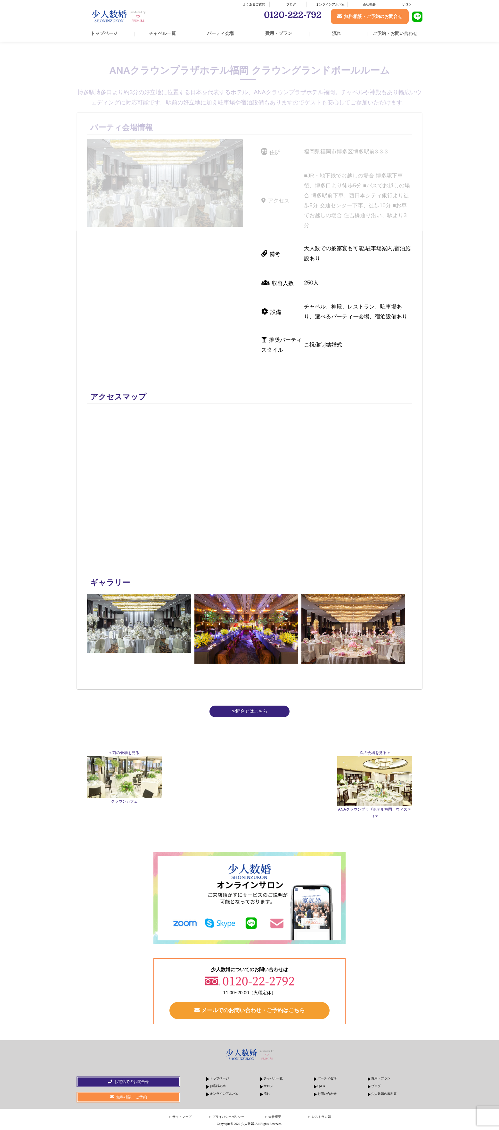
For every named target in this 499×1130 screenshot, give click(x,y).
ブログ (291, 4)
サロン (407, 4)
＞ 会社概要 (272, 1117)
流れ (336, 33)
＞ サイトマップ (180, 1117)
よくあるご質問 (254, 4)
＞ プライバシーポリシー (226, 1117)
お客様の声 (218, 1086)
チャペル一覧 (162, 33)
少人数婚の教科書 (384, 1094)
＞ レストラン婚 (319, 1117)
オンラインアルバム (330, 4)
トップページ (104, 33)
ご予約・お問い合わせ (394, 33)
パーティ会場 (220, 33)
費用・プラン (278, 33)
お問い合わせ (327, 1094)
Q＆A (321, 1086)
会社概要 (369, 4)
